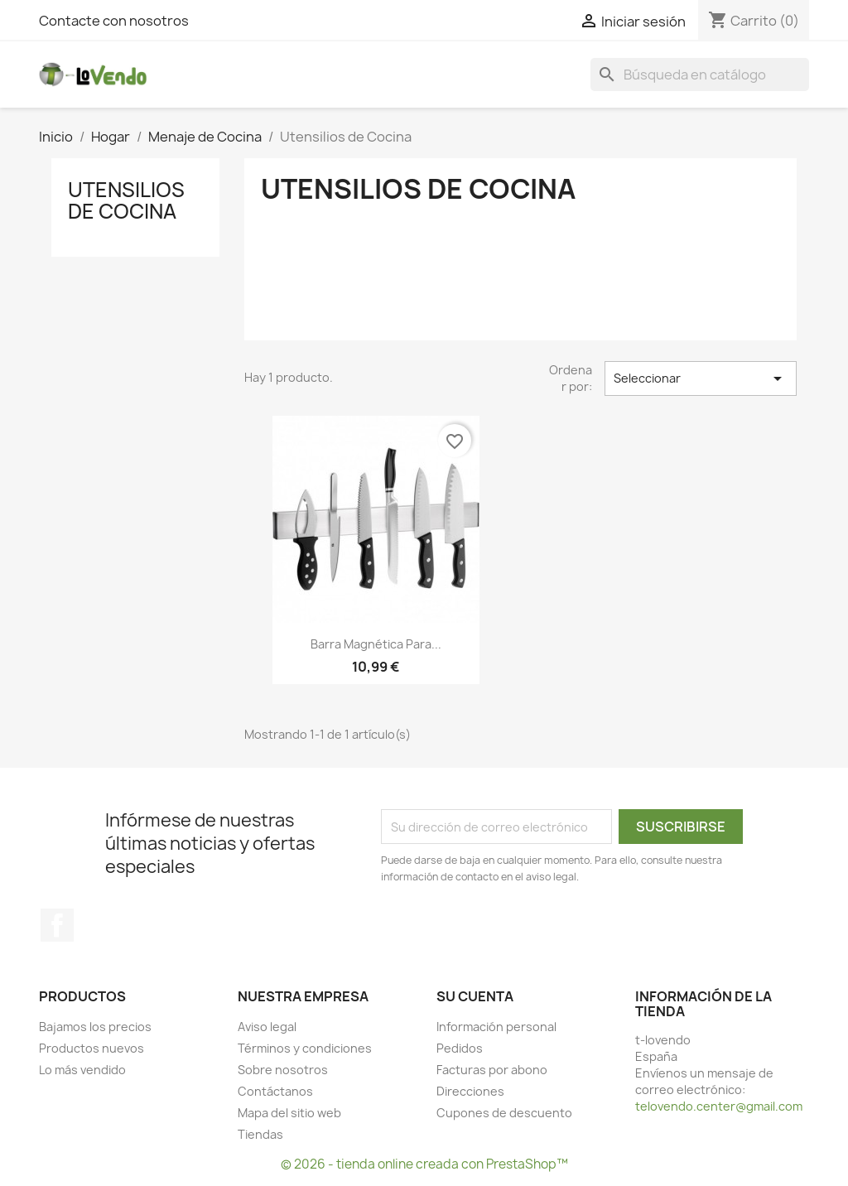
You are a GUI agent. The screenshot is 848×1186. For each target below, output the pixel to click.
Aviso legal (267, 1026)
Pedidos (459, 1048)
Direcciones (470, 1091)
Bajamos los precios (95, 1026)
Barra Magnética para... (376, 644)
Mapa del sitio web (289, 1113)
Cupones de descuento (504, 1113)
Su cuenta (474, 996)
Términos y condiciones (305, 1048)
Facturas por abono (491, 1070)
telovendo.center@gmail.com (718, 1106)
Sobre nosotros (283, 1070)
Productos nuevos (91, 1048)
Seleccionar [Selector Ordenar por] (701, 378)
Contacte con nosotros (114, 21)
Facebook (57, 925)
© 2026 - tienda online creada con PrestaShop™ (424, 1164)
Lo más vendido (82, 1070)
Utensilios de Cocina (126, 200)
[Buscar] (699, 74)
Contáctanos (275, 1091)
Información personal (496, 1026)
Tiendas (260, 1134)
